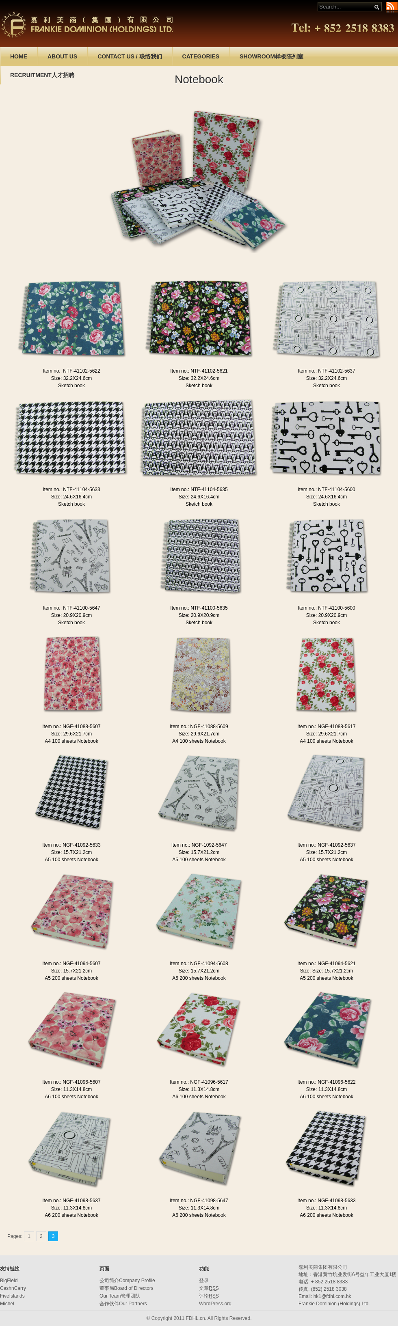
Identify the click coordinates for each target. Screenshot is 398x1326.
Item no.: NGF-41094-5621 (326, 963)
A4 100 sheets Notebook (71, 741)
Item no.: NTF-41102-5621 (198, 371)
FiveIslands (12, 1296)
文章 (209, 1288)
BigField (8, 1280)
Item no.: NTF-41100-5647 (71, 608)
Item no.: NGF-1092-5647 (199, 845)
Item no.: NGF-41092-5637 (326, 845)
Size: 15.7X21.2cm (71, 852)
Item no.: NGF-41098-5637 (71, 1200)
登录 (204, 1280)
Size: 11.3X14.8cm (71, 1089)
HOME (18, 56)
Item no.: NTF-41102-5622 (71, 371)
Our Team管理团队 (120, 1296)
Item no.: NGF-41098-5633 (326, 1200)
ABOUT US (62, 56)
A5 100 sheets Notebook (71, 859)
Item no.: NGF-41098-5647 (199, 1200)
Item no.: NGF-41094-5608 (199, 963)
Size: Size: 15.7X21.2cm (326, 971)
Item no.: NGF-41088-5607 (71, 726)
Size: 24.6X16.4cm (71, 497)
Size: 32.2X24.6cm (71, 378)
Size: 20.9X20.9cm (71, 615)
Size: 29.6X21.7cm (71, 734)
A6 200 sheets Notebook (71, 1215)
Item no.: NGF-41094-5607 (71, 963)
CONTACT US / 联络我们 (129, 56)
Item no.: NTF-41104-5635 (198, 489)
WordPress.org (215, 1304)
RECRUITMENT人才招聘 (42, 75)
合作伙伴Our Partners (123, 1304)
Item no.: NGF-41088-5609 (199, 726)
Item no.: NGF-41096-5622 (326, 1082)
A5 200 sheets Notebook (71, 978)
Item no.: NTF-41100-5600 (326, 608)
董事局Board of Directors (127, 1288)
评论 (209, 1296)
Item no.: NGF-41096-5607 (71, 1082)
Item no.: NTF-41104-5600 (326, 489)
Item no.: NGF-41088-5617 (326, 726)
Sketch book (71, 385)
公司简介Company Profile (127, 1280)
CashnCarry (13, 1288)
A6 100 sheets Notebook (71, 1097)
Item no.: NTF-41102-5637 (326, 371)
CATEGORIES (201, 56)
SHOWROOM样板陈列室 (271, 56)
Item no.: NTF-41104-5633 (71, 489)
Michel (7, 1304)
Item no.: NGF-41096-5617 (199, 1082)
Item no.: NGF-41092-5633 (71, 845)
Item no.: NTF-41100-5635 (198, 608)
